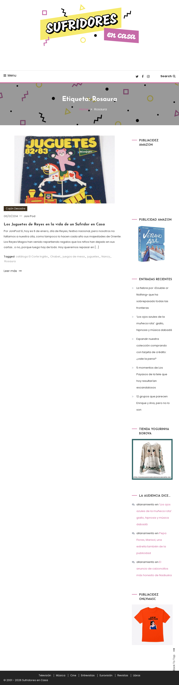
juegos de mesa (74, 256)
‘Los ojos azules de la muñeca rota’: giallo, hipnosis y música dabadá (154, 323)
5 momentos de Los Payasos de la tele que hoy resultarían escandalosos (151, 377)
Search (167, 76)
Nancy (105, 256)
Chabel (55, 256)
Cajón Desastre (15, 208)
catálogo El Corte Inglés (32, 256)
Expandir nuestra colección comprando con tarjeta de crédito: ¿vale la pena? (151, 349)
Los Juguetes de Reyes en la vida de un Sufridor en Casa (54, 224)
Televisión (45, 675)
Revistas (122, 675)
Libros (136, 675)
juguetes (93, 256)
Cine (73, 675)
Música (60, 675)
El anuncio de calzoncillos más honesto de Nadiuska (154, 568)
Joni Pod (29, 216)
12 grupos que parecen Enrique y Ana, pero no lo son (153, 403)
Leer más (13, 271)
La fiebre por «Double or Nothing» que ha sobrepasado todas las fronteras (152, 298)
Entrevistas (88, 675)
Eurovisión (106, 675)
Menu (10, 75)
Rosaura (10, 261)
